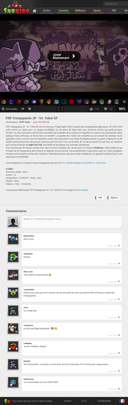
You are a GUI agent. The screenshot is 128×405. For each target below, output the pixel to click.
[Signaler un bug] (22, 108)
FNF (114, 10)
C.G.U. (84, 401)
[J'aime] (95, 108)
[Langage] (122, 401)
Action (46, 10)
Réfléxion (80, 10)
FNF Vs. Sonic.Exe (97, 163)
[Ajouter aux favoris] (29, 108)
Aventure (63, 10)
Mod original (82, 190)
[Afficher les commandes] (9, 108)
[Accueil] (34, 10)
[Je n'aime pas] (108, 108)
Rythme (114, 197)
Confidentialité (104, 401)
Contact (67, 401)
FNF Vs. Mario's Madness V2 (71, 163)
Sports (97, 10)
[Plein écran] (60, 108)
